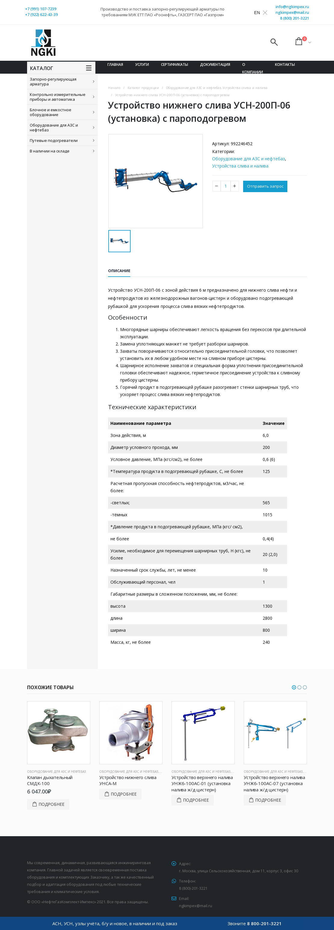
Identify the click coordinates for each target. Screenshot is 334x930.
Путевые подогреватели (54, 140)
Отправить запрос (266, 186)
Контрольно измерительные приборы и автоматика (57, 97)
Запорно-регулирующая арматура (53, 81)
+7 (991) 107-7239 (40, 8)
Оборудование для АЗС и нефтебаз (54, 127)
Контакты (285, 64)
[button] (294, 687)
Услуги (142, 64)
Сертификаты (174, 64)
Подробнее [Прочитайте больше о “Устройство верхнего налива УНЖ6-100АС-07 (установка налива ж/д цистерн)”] (268, 800)
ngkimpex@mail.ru (292, 12)
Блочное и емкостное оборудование (50, 112)
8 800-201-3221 (264, 923)
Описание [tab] (119, 270)
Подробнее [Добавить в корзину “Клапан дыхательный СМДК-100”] (51, 804)
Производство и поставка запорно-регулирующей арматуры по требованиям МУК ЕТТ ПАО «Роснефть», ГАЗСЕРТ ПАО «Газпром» (162, 11)
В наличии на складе (50, 151)
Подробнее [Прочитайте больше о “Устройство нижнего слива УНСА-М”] (124, 794)
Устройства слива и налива (240, 166)
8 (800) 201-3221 (294, 18)
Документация (215, 64)
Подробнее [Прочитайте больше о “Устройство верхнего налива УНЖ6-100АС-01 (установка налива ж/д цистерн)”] (196, 800)
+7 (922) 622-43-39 (41, 14)
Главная (115, 64)
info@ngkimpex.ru (292, 6)
